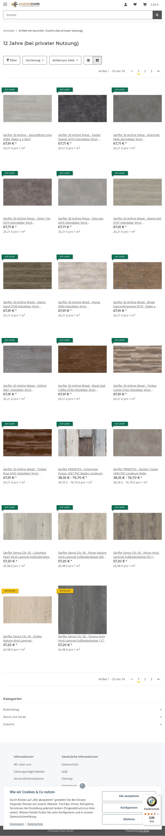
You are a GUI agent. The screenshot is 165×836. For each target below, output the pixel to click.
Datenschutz (35, 824)
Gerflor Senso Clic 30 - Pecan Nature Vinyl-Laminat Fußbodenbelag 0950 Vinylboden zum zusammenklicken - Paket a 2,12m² (82, 555)
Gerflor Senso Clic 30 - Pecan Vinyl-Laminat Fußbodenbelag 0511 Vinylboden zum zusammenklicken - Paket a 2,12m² (137, 555)
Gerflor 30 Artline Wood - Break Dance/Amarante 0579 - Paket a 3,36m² (134, 304)
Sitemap (67, 778)
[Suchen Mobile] (78, 15)
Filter (11, 60)
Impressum (17, 824)
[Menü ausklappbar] (5, 2)
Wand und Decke (14, 717)
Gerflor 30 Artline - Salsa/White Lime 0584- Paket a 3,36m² (27, 137)
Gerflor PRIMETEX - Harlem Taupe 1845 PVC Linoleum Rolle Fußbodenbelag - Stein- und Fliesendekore (135, 471)
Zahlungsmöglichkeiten (29, 771)
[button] (125, 4)
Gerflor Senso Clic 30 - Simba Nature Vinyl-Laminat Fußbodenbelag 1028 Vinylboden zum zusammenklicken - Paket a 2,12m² (25, 638)
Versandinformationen (29, 778)
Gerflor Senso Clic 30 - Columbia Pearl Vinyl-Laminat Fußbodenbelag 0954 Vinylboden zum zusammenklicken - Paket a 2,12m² (27, 555)
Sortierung (33, 60)
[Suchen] (157, 15)
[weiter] (158, 71)
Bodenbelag (11, 709)
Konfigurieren (128, 807)
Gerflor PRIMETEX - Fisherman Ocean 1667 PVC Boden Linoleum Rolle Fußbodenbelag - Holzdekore (81, 471)
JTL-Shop (144, 830)
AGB (64, 771)
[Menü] (158, 796)
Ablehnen (129, 819)
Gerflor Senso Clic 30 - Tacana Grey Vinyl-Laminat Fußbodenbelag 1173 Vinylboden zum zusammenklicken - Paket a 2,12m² (82, 638)
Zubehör (9, 724)
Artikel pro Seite (64, 60)
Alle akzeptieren (129, 796)
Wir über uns (22, 764)
